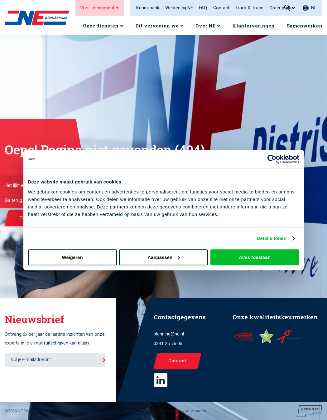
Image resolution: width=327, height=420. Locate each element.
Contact (221, 8)
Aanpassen (163, 257)
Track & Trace (249, 8)
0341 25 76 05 (168, 343)
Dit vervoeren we (157, 25)
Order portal (281, 8)
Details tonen (271, 238)
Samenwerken (304, 25)
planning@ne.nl (169, 333)
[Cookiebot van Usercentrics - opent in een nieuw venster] (272, 159)
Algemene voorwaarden (185, 410)
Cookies (110, 410)
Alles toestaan (255, 257)
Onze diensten (100, 25)
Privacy (152, 410)
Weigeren (72, 257)
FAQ (203, 8)
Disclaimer (132, 410)
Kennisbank (147, 8)
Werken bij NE (179, 8)
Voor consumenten (99, 8)
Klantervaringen (253, 25)
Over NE (205, 25)
